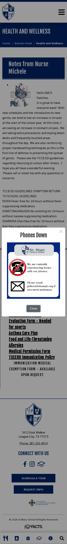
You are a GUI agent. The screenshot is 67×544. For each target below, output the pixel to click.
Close (33, 308)
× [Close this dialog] (61, 232)
